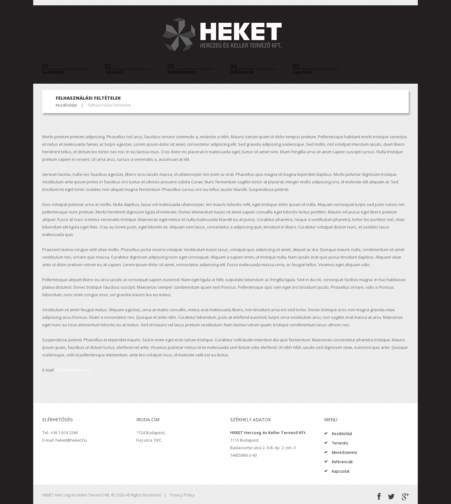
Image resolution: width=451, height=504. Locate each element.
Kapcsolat (303, 69)
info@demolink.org (72, 370)
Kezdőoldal (53, 69)
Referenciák (242, 69)
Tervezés (114, 69)
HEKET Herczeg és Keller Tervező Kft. (76, 495)
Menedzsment (182, 69)
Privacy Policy (182, 495)
